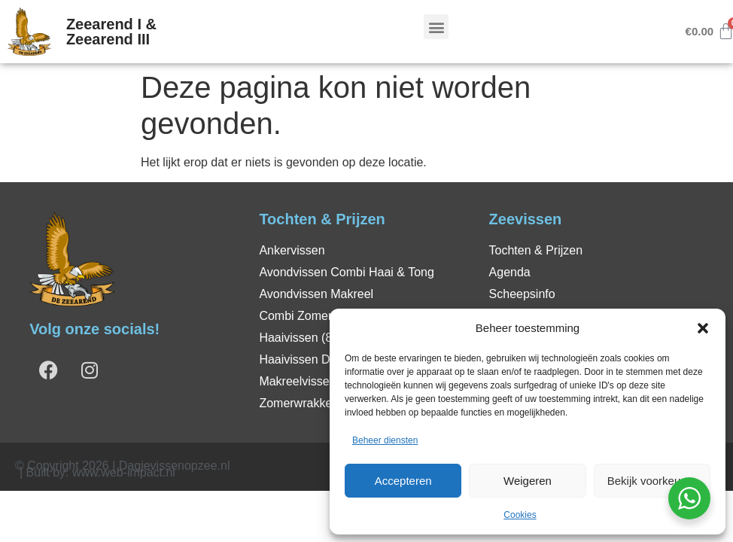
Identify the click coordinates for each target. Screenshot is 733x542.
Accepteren (403, 480)
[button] (702, 328)
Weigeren (527, 480)
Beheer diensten (385, 440)
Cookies (519, 515)
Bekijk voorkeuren (652, 480)
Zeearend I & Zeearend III (111, 31)
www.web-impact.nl (123, 472)
